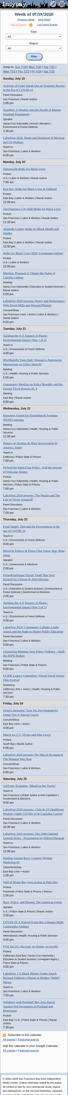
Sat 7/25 (49, 71)
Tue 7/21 (49, 67)
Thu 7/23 (23, 71)
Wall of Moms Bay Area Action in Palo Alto (30, 882)
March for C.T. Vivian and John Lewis (27, 734)
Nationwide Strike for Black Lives (24, 169)
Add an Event (18, 24)
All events (9, 1039)
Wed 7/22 (9, 71)
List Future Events (47, 24)
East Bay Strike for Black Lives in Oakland (30, 189)
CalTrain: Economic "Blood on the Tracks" (29, 786)
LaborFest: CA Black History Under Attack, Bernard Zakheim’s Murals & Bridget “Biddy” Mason (32, 978)
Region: (34, 43)
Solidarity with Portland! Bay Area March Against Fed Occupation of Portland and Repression (29, 1006)
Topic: (34, 31)
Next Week (44, 19)
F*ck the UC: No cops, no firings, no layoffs (30, 946)
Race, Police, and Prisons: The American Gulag (32, 902)
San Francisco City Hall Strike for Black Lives (32, 209)
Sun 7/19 (21, 67)
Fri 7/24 (36, 71)
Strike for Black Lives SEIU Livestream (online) (33, 253)
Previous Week (25, 19)
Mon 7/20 (35, 67)
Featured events (28, 1039)
